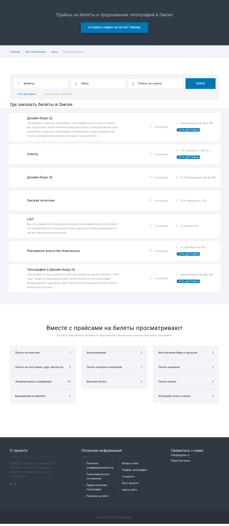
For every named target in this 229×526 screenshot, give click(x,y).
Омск (54, 51)
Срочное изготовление (58, 93)
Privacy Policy (124, 519)
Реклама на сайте (97, 498)
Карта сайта (129, 491)
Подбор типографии (134, 472)
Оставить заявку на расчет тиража (114, 27)
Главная (15, 51)
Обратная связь (180, 462)
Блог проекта (130, 485)
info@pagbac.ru (180, 457)
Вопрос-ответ (130, 465)
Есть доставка (27, 93)
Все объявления (36, 51)
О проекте (128, 478)
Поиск (200, 83)
